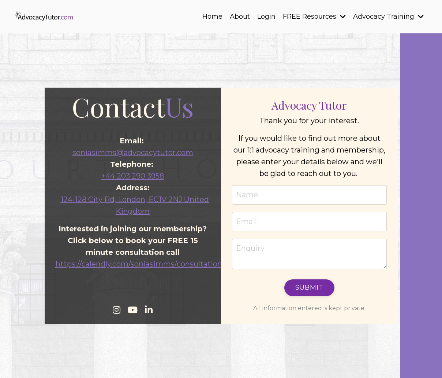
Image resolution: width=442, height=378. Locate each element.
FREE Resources (314, 16)
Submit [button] (309, 287)
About (240, 16)
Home (212, 16)
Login (266, 16)
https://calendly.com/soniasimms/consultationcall (145, 264)
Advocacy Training (388, 16)
